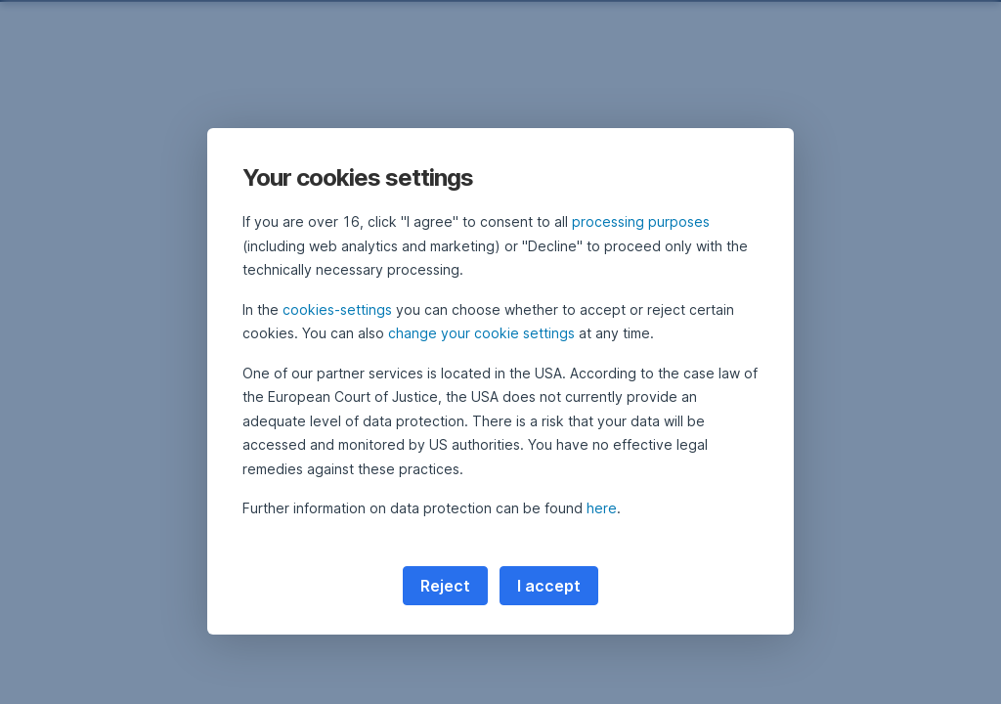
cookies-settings (337, 309)
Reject (445, 585)
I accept (549, 585)
